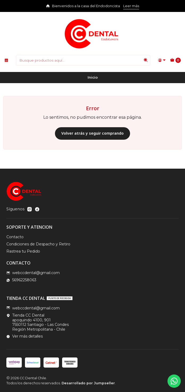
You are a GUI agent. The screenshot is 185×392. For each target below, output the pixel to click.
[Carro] (175, 60)
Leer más (131, 6)
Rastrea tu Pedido (23, 251)
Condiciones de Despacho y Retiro (38, 244)
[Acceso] (162, 60)
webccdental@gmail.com (33, 272)
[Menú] (6, 60)
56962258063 (21, 280)
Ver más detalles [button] (24, 336)
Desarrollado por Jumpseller (88, 383)
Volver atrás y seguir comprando (92, 133)
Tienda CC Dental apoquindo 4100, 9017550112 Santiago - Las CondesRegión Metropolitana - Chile (37, 322)
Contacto (15, 237)
